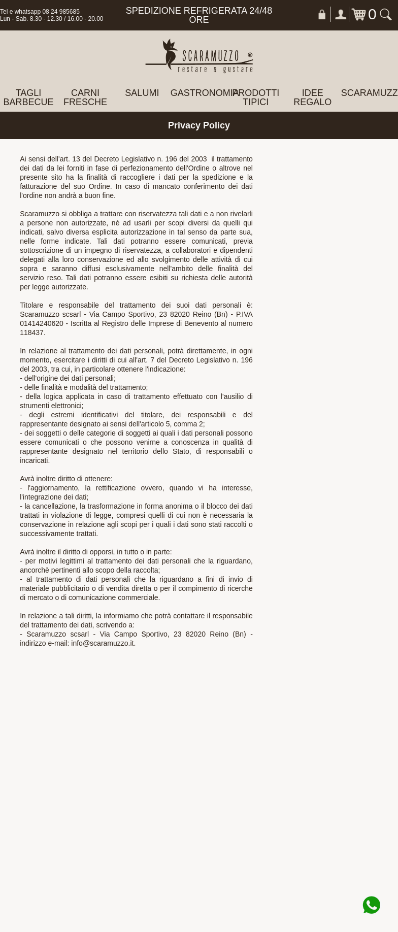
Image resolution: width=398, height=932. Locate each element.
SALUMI (142, 93)
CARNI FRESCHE (85, 97)
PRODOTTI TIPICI (255, 97)
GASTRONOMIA (199, 93)
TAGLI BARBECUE (28, 97)
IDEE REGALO (312, 97)
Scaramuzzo (369, 93)
